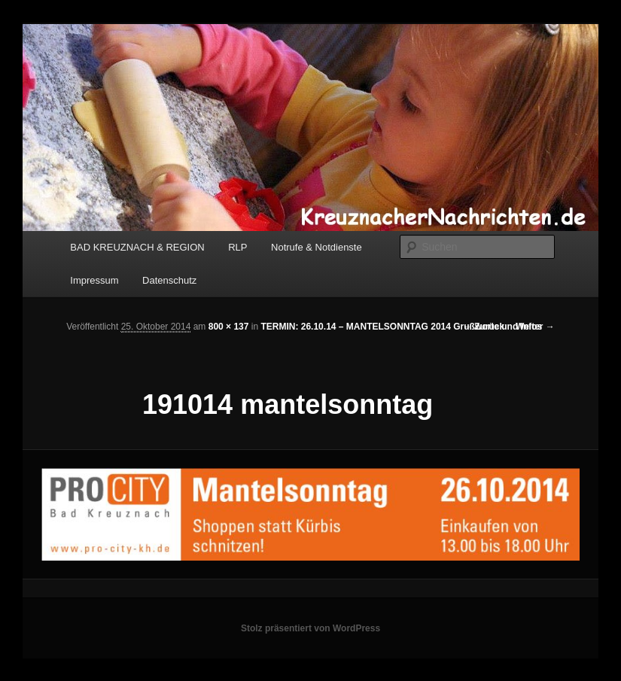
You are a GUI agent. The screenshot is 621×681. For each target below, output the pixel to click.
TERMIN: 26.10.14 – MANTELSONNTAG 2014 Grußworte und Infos (401, 326)
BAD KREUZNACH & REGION (137, 247)
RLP (237, 247)
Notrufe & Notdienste (316, 247)
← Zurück (483, 326)
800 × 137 (229, 326)
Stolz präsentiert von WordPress (310, 628)
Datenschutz (169, 280)
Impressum (94, 280)
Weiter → (535, 326)
